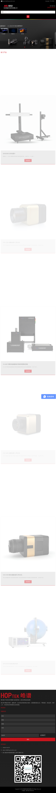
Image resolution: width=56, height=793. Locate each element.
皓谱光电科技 (10, 6)
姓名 (3, 716)
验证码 (3, 735)
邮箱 (3, 720)
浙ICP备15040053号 (30, 790)
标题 (3, 724)
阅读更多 (3, 707)
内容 (3, 728)
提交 (28, 739)
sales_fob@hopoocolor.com (8, 0)
